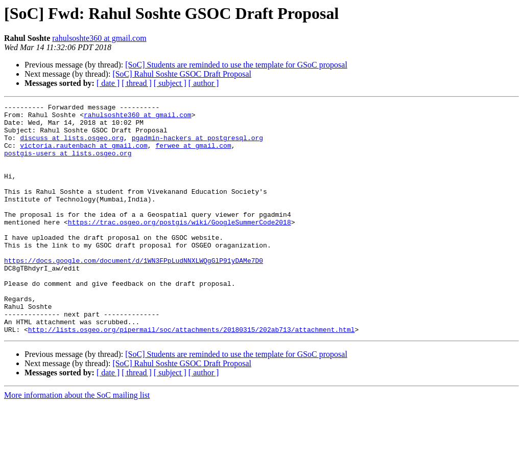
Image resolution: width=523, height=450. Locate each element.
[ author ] (203, 83)
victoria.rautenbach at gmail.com (84, 154)
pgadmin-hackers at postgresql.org (197, 145)
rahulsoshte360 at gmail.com (99, 38)
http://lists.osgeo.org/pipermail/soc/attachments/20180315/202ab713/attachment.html (191, 375)
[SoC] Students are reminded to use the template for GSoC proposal (236, 64)
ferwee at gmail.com (193, 154)
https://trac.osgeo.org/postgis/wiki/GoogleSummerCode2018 (179, 246)
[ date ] (108, 83)
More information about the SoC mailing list (77, 441)
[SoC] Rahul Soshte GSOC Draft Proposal (181, 74)
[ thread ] (137, 83)
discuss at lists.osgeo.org (72, 145)
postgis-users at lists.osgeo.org (68, 163)
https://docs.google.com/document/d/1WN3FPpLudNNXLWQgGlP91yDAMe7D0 (133, 292)
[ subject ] (170, 83)
